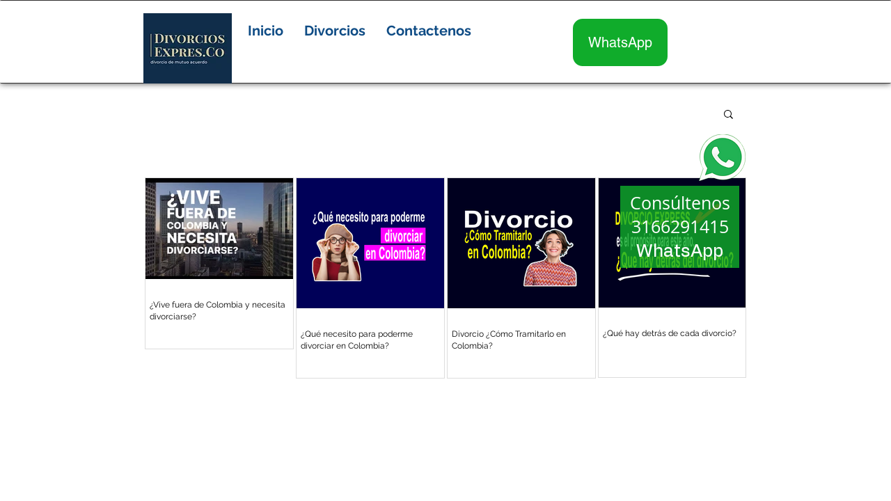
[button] (335, 31)
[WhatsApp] (620, 42)
